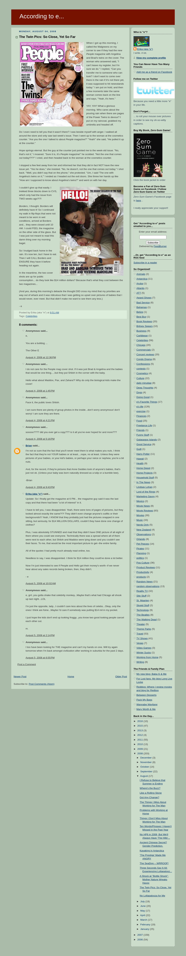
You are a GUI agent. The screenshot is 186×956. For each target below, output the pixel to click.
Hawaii (140, 458)
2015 (140, 725)
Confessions (143, 364)
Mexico (140, 501)
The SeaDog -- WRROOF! (154, 863)
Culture (140, 378)
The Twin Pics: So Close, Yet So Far (47, 37)
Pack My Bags (144, 699)
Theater (140, 624)
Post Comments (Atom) (41, 684)
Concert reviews (145, 354)
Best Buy (141, 316)
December (146, 757)
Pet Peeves (142, 543)
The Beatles (143, 614)
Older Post (121, 676)
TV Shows (142, 638)
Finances (141, 416)
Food (139, 420)
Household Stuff (145, 477)
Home (71, 676)
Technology (142, 610)
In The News (143, 482)
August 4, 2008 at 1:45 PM (40, 390)
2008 (140, 753)
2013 (140, 730)
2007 (140, 934)
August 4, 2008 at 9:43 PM (40, 487)
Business (141, 330)
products (141, 576)
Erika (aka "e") (34, 494)
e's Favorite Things (146, 401)
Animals (140, 274)
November (146, 762)
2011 (140, 739)
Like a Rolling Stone (151, 793)
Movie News (143, 506)
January (145, 929)
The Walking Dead (146, 619)
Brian (29, 445)
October (145, 766)
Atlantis (140, 288)
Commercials (143, 349)
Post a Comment (26, 664)
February (145, 924)
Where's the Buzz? (150, 788)
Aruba (139, 283)
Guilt (138, 449)
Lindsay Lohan (144, 487)
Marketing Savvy (145, 496)
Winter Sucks (143, 652)
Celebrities (31, 316)
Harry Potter (143, 454)
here (138, 200)
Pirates (140, 548)
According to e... (41, 16)
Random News (144, 581)
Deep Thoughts (144, 387)
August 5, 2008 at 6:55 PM (40, 657)
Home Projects (144, 472)
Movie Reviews (144, 510)
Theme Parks (143, 629)
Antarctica (141, 278)
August (144, 776)
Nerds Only (142, 524)
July (142, 901)
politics (140, 558)
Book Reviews (144, 321)
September (146, 771)
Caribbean (142, 335)
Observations (143, 534)
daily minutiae (143, 383)
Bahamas (141, 307)
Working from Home (147, 657)
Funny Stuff (142, 435)
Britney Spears (144, 326)
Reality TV (142, 591)
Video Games (143, 647)
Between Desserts (146, 695)
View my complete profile (151, 57)
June (143, 906)
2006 (140, 939)
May (143, 910)
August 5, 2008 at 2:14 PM (40, 635)
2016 (140, 721)
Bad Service (143, 302)
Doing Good (143, 397)
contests (141, 368)
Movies (140, 515)
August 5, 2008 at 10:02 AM (41, 583)
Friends (140, 430)
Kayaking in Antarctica (152, 850)
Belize (139, 312)
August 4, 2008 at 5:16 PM (40, 439)
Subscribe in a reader (145, 262)
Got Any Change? (149, 797)
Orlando (140, 539)
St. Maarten (142, 600)
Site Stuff (141, 595)
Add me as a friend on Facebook (154, 72)
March (144, 919)
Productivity (142, 572)
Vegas (139, 643)
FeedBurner (160, 246)
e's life (139, 406)
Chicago (140, 345)
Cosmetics (142, 373)
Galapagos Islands (146, 439)
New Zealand (143, 529)
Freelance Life (144, 425)
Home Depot (143, 468)
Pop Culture (142, 562)
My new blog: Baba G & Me (151, 674)
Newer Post (20, 676)
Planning (141, 553)
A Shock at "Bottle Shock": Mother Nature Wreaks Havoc (154, 879)
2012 (140, 735)
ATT (138, 293)
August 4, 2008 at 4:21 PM (40, 420)
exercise (141, 411)
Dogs (139, 392)
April (143, 915)
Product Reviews (145, 567)
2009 (140, 749)
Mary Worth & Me (146, 709)
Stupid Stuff (142, 605)
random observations (147, 586)
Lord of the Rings (145, 491)
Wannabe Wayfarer (146, 704)
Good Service (143, 444)
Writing (140, 662)
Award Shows (143, 297)
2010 (140, 744)
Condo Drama (144, 359)
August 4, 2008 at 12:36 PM (41, 357)
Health (139, 463)
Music (139, 520)
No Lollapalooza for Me (152, 895)
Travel (139, 633)
